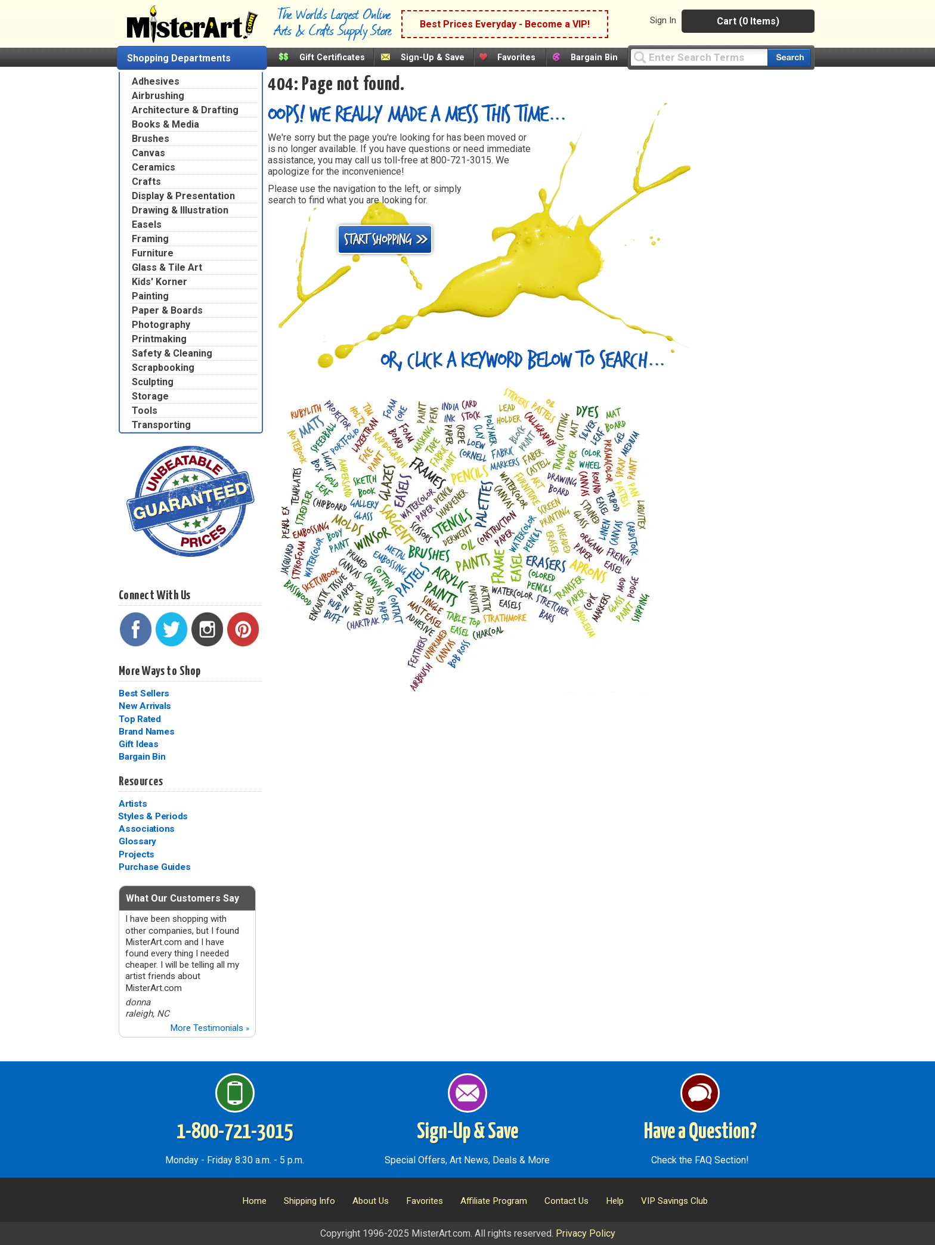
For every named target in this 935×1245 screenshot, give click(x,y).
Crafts (146, 181)
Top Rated (140, 719)
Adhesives (155, 81)
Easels (147, 224)
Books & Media (165, 124)
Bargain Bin (594, 57)
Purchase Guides (154, 867)
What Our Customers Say (182, 898)
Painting (150, 296)
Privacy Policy (585, 1233)
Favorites (516, 57)
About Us (370, 1201)
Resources (141, 782)
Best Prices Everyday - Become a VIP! (505, 24)
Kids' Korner (159, 281)
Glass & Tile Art (167, 267)
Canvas (148, 153)
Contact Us (566, 1201)
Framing (150, 238)
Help (615, 1201)
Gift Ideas (139, 744)
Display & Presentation (183, 196)
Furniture (153, 253)
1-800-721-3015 (235, 1132)
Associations (147, 828)
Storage (150, 396)
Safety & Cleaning (172, 353)
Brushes (150, 138)
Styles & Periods (153, 816)
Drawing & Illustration (180, 210)
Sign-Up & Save (433, 57)
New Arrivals (145, 706)
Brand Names (146, 731)
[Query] (698, 57)
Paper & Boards (167, 310)
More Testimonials (209, 1028)
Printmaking (159, 339)
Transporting (161, 425)
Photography (161, 324)
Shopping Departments (179, 58)
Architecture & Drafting (185, 110)
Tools (144, 410)
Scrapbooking (163, 367)
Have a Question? (700, 1132)
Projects (136, 854)
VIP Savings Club (674, 1201)
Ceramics (153, 167)
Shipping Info (309, 1201)
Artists (133, 803)
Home (254, 1201)
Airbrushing (158, 95)
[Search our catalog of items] (789, 57)
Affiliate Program (493, 1201)
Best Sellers (144, 693)
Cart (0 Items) (748, 21)
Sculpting (153, 382)
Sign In (663, 20)
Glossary (137, 841)
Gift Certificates (332, 57)
